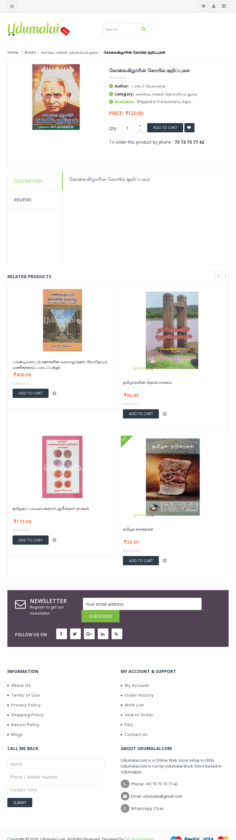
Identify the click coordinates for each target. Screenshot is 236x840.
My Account (135, 673)
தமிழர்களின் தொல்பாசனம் (147, 382)
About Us (19, 673)
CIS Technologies (139, 827)
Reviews (23, 200)
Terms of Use (23, 683)
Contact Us (134, 722)
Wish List (132, 692)
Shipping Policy (25, 702)
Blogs (15, 722)
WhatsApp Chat (147, 796)
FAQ (127, 712)
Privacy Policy (24, 692)
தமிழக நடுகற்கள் (138, 529)
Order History (137, 683)
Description (28, 181)
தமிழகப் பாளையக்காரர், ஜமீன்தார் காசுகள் (51, 508)
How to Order (137, 702)
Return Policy (23, 712)
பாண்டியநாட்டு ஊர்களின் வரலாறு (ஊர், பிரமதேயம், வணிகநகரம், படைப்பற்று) (60, 364)
